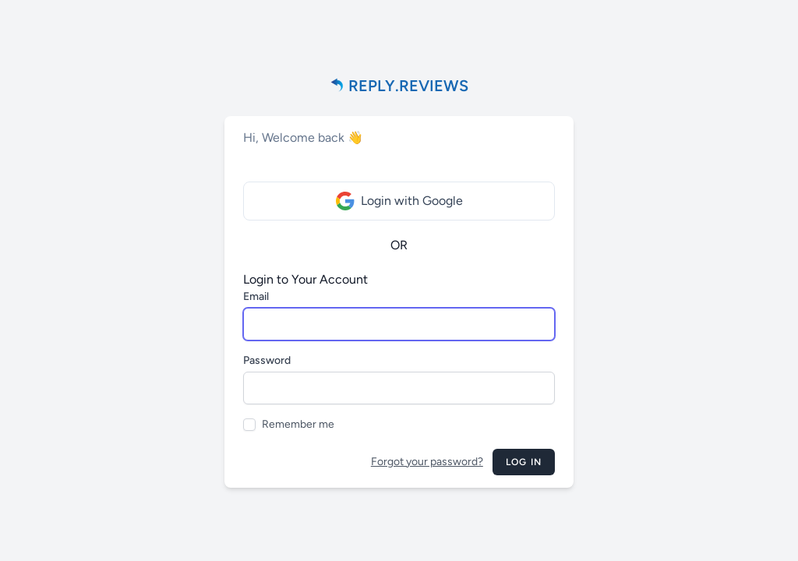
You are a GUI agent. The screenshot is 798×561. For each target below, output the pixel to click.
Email (256, 296)
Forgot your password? (427, 461)
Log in (524, 462)
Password (267, 360)
